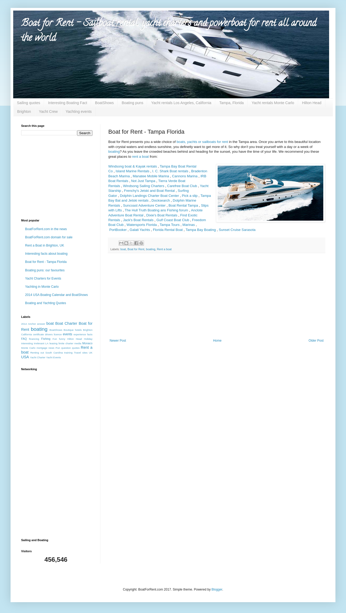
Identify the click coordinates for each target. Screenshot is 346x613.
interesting (27, 343)
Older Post (316, 340)
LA (47, 343)
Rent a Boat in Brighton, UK (44, 245)
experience (79, 334)
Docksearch (160, 200)
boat (123, 249)
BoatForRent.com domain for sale (48, 237)
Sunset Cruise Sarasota (237, 230)
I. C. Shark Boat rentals (170, 171)
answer (41, 323)
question (66, 347)
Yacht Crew (48, 111)
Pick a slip (190, 196)
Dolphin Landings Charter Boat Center (149, 196)
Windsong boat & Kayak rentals (132, 166)
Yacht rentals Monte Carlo (273, 103)
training (68, 352)
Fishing (45, 338)
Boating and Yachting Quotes (45, 303)
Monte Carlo (28, 347)
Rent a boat (164, 249)
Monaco (87, 343)
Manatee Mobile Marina (151, 176)
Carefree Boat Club (182, 186)
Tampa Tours (170, 225)
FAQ (24, 338)
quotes (76, 347)
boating (114, 152)
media (77, 343)
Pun (57, 347)
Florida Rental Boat (168, 230)
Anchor (32, 323)
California (26, 334)
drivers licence (53, 334)
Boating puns (132, 103)
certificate (38, 334)
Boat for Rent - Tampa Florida (46, 262)
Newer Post (118, 340)
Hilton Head (311, 103)
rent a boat (140, 157)
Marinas (189, 225)
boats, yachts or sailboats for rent (202, 142)
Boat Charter (66, 323)
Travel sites (80, 352)
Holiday (88, 338)
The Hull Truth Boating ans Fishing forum (156, 210)
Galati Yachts (140, 230)
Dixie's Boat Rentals (161, 215)
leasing (53, 343)
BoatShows (104, 103)
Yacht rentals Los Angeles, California (181, 103)
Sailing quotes (28, 103)
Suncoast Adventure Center (144, 205)
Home (217, 340)
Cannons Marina (185, 176)
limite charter (66, 343)
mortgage (41, 347)
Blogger (217, 589)
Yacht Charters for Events (43, 278)
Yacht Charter (37, 357)
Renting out (37, 352)
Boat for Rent (136, 249)
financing (34, 338)
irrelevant (39, 343)
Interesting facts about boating (46, 254)
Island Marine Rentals (132, 171)
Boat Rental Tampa (183, 205)
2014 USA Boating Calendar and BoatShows (56, 295)
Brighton (24, 111)
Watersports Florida (142, 225)
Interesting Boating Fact (67, 103)
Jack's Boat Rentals (138, 220)
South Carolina (54, 352)
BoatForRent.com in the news (46, 229)
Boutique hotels (73, 329)
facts (89, 334)
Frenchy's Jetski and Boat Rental (149, 191)
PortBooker (118, 230)
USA (25, 357)
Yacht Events (53, 357)
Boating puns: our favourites (44, 270)
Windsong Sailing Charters (143, 186)
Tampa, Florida (231, 103)
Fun (55, 338)
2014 (24, 323)
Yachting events (79, 111)
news (51, 347)
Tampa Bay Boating (201, 230)
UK (90, 352)
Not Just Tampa (143, 181)
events (67, 334)
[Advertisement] (216, 299)
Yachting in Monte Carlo (42, 287)
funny (62, 338)
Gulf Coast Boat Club (172, 220)
